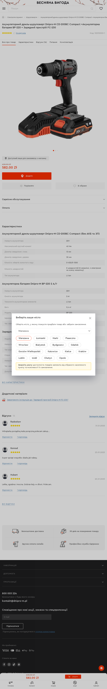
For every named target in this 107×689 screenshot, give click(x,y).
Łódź (34, 358)
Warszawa (24, 338)
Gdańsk (74, 345)
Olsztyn (48, 358)
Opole (62, 358)
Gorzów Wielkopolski (29, 351)
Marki (55, 338)
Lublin (22, 358)
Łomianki (40, 338)
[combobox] (53, 331)
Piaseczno (70, 338)
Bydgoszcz (58, 345)
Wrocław (23, 345)
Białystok (40, 345)
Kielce (68, 351)
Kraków (82, 351)
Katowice (53, 351)
